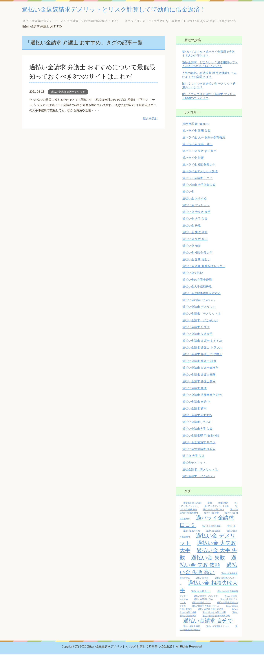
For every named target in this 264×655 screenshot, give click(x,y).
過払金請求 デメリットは (200, 470)
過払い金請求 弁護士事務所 (200, 368)
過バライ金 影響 (193, 158)
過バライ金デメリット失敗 (200, 172)
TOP (70, 21)
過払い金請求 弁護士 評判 (199, 361)
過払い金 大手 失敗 (195, 219)
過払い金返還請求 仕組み (198, 449)
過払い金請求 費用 (194, 409)
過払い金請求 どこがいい (200, 321)
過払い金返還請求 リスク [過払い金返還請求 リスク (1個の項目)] (217, 627)
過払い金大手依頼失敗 (197, 287)
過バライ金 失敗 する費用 (199, 151)
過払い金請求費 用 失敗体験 (200, 436)
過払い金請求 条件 (194, 388)
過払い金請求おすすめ (197, 416)
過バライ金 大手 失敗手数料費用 (203, 138)
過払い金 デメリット (196, 205)
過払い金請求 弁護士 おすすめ (68, 92)
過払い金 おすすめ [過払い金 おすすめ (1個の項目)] (191, 531)
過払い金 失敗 (191, 226)
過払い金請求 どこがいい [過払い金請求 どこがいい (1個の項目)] (206, 596)
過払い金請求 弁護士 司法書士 (202, 355)
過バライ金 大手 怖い (197, 144)
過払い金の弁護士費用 (197, 280)
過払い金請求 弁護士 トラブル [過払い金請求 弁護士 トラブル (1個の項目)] (205, 606)
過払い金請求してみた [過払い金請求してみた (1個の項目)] (204, 600)
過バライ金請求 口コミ (197, 178)
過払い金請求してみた (197, 422)
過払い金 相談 (191, 246)
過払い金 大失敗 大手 (196, 212)
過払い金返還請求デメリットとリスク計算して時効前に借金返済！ (122, 10)
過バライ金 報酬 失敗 (196, 131)
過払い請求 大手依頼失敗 (198, 185)
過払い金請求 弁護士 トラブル (202, 348)
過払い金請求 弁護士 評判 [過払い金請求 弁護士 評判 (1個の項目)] (214, 613)
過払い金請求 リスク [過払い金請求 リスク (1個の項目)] (201, 603)
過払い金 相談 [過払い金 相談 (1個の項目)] (202, 579)
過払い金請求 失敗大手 (197, 334)
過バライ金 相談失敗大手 (198, 165)
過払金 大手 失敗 (193, 456)
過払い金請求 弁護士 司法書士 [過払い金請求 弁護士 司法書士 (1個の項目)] (211, 610)
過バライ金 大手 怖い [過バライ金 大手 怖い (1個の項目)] (213, 510)
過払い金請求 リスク (196, 327)
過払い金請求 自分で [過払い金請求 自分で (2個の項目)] (208, 621)
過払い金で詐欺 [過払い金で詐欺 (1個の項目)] (213, 531)
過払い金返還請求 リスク (198, 443)
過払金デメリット (194, 463)
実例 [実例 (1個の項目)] (210, 503)
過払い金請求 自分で (196, 402)
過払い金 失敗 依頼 (195, 233)
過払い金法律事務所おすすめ (201, 294)
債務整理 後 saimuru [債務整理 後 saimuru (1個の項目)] (192, 503)
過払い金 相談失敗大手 (197, 253)
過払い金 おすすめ (194, 199)
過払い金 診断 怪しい (196, 260)
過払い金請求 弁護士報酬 (198, 375)
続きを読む (150, 119)
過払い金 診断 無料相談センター (203, 266)
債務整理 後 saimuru (195, 124)
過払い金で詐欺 (192, 273)
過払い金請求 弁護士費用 (198, 382)
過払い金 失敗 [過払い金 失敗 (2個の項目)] (208, 558)
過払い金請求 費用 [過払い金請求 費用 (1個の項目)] (191, 627)
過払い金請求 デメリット (198, 307)
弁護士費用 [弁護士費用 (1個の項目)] (223, 503)
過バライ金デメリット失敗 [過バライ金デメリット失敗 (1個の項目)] (217, 507)
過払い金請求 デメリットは (201, 314)
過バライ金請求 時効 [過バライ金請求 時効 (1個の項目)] (211, 527)
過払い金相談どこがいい (198, 300)
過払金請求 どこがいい (198, 476)
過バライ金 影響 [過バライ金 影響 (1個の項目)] (211, 513)
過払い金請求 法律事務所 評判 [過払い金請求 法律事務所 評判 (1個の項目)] (216, 616)
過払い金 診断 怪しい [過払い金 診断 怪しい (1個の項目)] (200, 592)
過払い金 (188, 192)
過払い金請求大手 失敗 (197, 429)
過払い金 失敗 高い (195, 239)
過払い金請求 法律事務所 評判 (202, 395)
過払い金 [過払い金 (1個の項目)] (231, 527)
